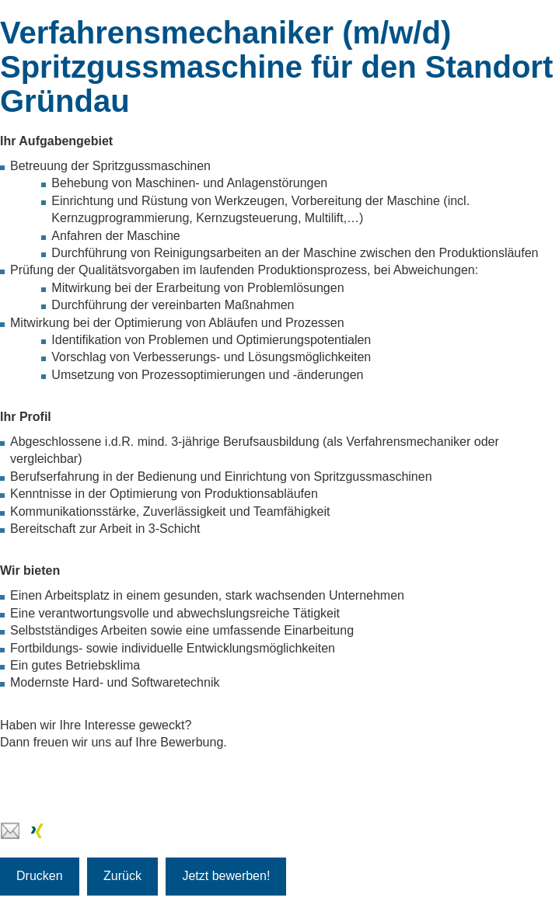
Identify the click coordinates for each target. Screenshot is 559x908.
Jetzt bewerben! (226, 875)
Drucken (39, 875)
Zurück (122, 875)
